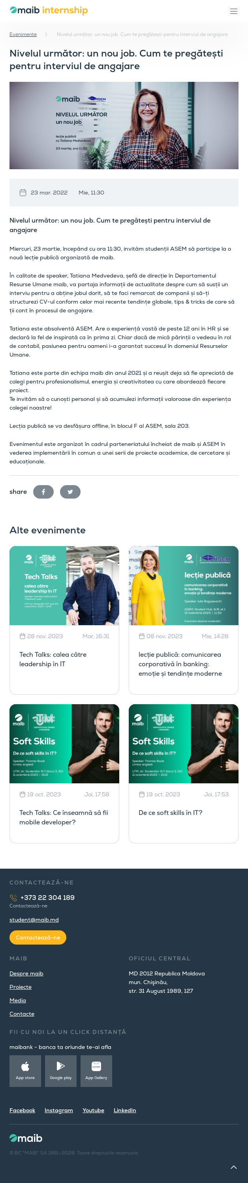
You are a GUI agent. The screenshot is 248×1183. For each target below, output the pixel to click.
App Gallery (96, 1077)
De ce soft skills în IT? (171, 813)
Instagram (59, 1110)
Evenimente (23, 34)
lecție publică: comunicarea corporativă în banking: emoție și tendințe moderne (180, 664)
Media (17, 1000)
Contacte (21, 1013)
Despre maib (26, 973)
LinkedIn (125, 1110)
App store (25, 1077)
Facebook (22, 1110)
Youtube (93, 1110)
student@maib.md (34, 919)
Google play (61, 1077)
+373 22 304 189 (48, 898)
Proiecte (20, 986)
